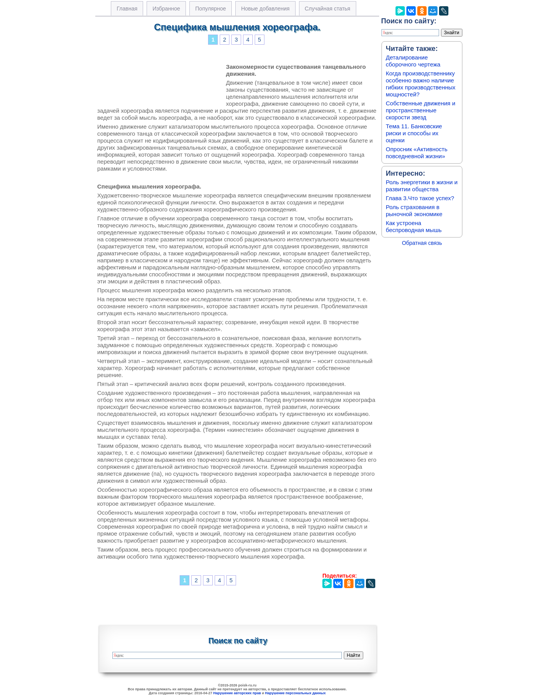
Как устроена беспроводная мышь (414, 226)
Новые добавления (265, 8)
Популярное (210, 8)
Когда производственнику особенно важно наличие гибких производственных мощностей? (420, 84)
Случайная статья (327, 8)
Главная (127, 8)
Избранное (166, 8)
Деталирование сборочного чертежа (413, 61)
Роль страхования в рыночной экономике (414, 210)
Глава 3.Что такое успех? (420, 198)
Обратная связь (422, 243)
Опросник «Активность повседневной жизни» (416, 152)
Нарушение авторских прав (237, 693)
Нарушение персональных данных (295, 693)
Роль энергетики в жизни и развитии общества (422, 185)
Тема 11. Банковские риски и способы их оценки (414, 133)
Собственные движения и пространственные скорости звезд (420, 110)
